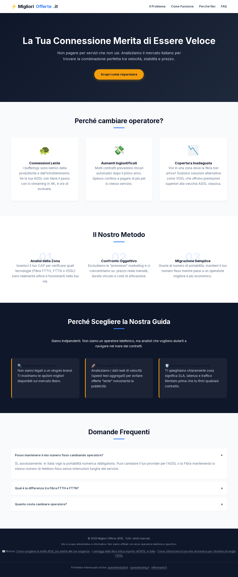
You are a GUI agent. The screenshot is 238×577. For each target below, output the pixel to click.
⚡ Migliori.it (34, 6)
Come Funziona (182, 6)
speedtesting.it (139, 567)
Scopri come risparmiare (119, 74)
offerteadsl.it (159, 567)
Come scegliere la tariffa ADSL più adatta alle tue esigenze (53, 551)
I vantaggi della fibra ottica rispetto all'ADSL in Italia (123, 551)
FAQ (224, 6)
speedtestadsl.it (118, 567)
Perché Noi (207, 6)
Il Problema (157, 6)
